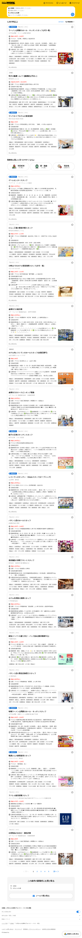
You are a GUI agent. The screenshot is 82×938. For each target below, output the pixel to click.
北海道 (12, 923)
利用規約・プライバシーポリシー (32, 929)
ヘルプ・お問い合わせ (7, 929)
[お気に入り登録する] (72, 27)
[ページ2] (37, 871)
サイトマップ (18, 929)
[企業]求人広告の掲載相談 (49, 929)
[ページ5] (48, 871)
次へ (55, 871)
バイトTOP (5, 923)
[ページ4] (45, 871)
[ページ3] (41, 871)
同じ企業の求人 (13, 67)
